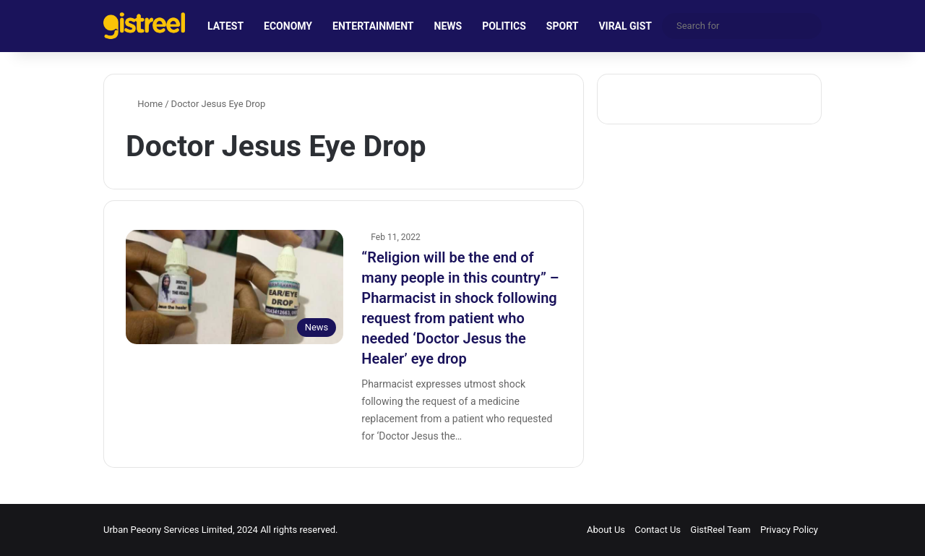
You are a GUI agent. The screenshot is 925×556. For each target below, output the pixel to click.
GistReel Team (720, 529)
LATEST (225, 26)
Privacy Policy (789, 529)
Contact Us (657, 529)
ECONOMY (288, 26)
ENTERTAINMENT (372, 26)
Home (144, 103)
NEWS (448, 26)
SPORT (562, 26)
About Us (606, 529)
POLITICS (504, 26)
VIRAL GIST (625, 26)
